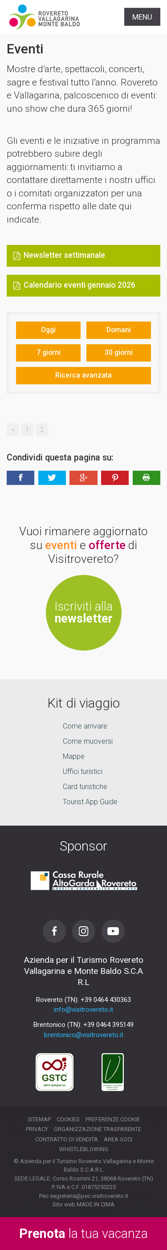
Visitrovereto (44, 16)
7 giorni (49, 352)
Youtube (113, 931)
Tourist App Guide (90, 802)
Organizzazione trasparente (97, 1129)
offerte (107, 545)
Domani (118, 330)
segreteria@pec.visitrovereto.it (89, 1196)
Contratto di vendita (66, 1139)
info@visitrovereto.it (83, 1010)
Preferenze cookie (113, 1119)
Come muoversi (88, 741)
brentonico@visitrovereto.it (83, 1035)
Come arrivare (85, 726)
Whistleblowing (83, 1149)
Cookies (68, 1119)
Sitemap (39, 1119)
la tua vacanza (83, 1233)
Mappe (74, 756)
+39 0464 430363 (106, 1000)
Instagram (83, 931)
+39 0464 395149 (108, 1025)
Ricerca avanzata (83, 375)
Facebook (54, 931)
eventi (61, 545)
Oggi (48, 330)
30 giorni (119, 352)
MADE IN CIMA (95, 1204)
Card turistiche (85, 786)
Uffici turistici (82, 771)
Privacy (37, 1129)
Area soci (118, 1139)
